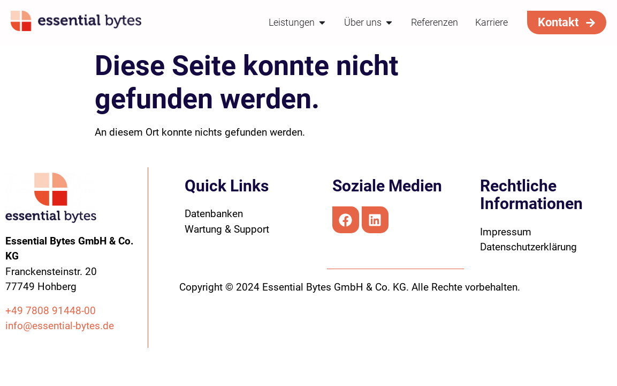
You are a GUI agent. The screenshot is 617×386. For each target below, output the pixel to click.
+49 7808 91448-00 (50, 311)
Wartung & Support (227, 229)
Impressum (505, 232)
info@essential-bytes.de (59, 326)
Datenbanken (214, 213)
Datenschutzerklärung (528, 247)
